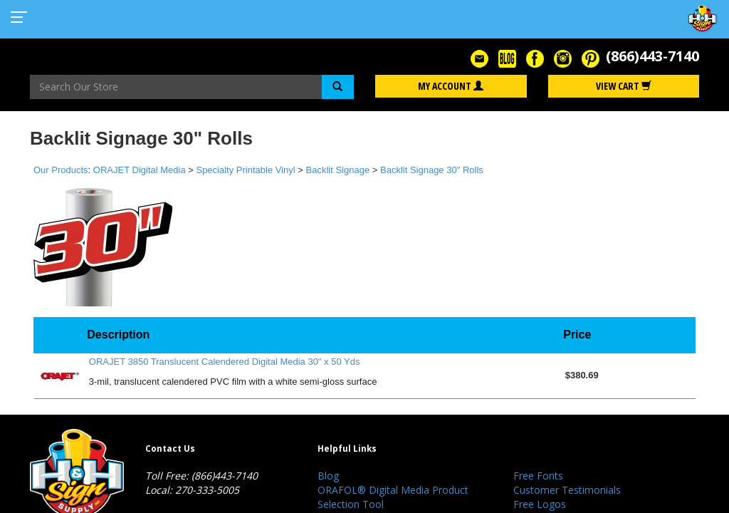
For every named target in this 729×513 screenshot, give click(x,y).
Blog (328, 475)
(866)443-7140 (652, 56)
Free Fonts (538, 475)
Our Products (60, 170)
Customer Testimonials (567, 490)
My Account (450, 86)
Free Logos (539, 504)
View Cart (623, 86)
